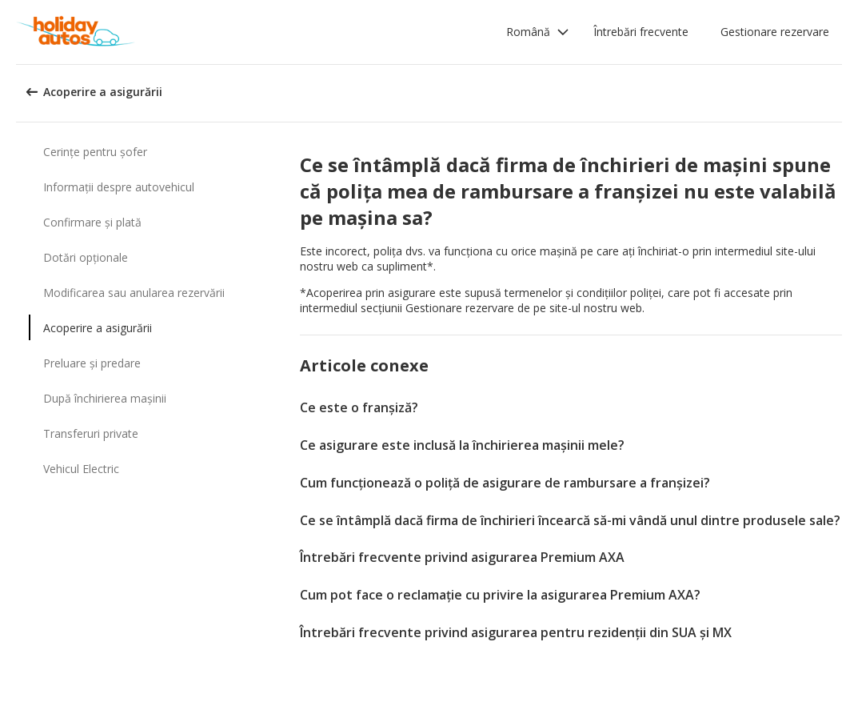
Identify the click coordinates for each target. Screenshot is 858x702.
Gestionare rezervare (774, 31)
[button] (538, 32)
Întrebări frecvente (640, 31)
